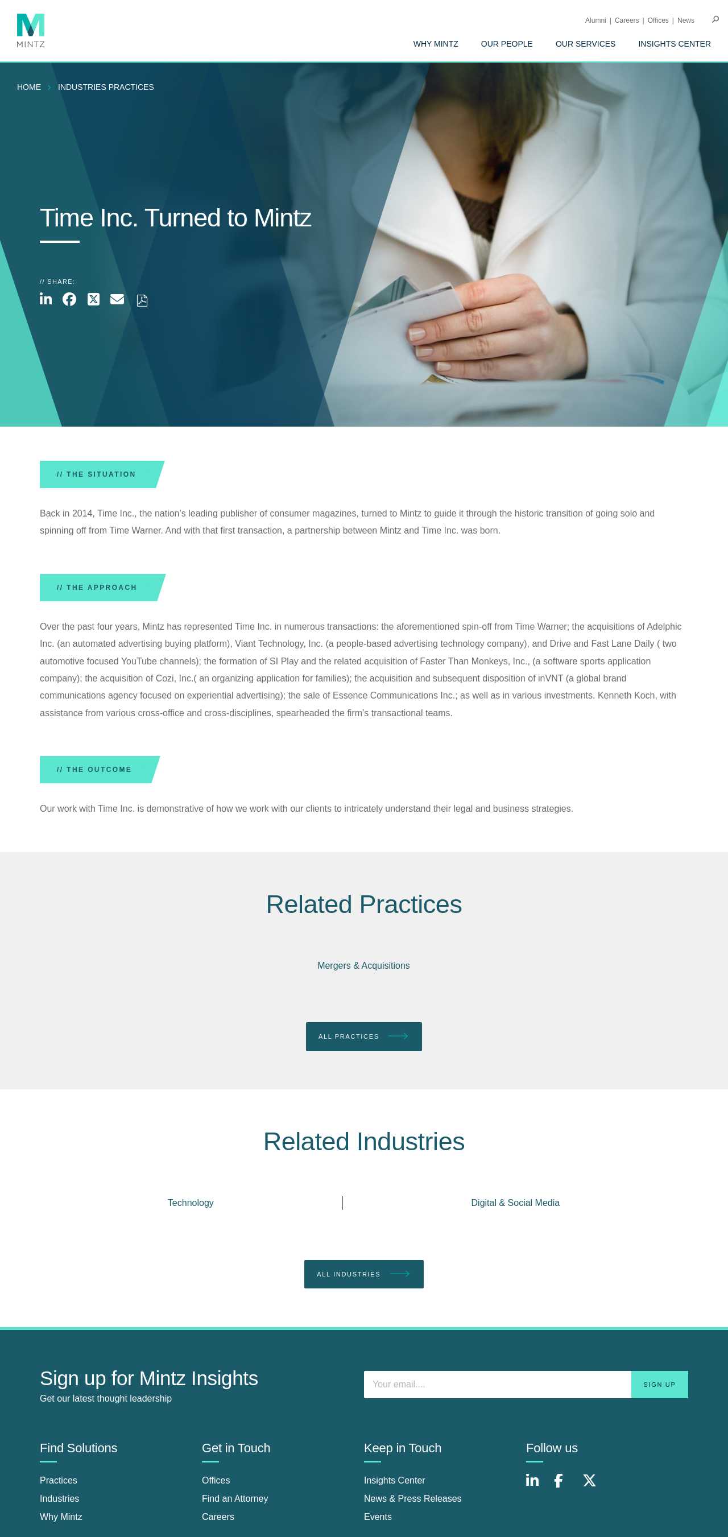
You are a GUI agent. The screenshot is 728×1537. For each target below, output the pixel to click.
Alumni (595, 20)
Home (29, 87)
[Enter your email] (526, 1384)
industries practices (106, 87)
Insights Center (674, 44)
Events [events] (378, 1517)
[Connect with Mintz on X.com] (593, 1486)
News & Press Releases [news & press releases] (413, 1498)
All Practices (364, 1037)
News (685, 20)
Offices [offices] (216, 1480)
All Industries (364, 1274)
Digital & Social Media (515, 1203)
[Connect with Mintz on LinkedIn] (537, 1486)
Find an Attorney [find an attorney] (235, 1498)
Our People (507, 44)
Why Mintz (435, 44)
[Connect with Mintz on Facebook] (565, 1486)
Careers (627, 20)
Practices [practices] (58, 1480)
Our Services (586, 44)
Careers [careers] (218, 1517)
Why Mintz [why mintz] (61, 1517)
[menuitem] (435, 44)
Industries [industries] (59, 1498)
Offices (658, 20)
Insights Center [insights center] (394, 1480)
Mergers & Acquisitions (363, 965)
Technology (191, 1203)
